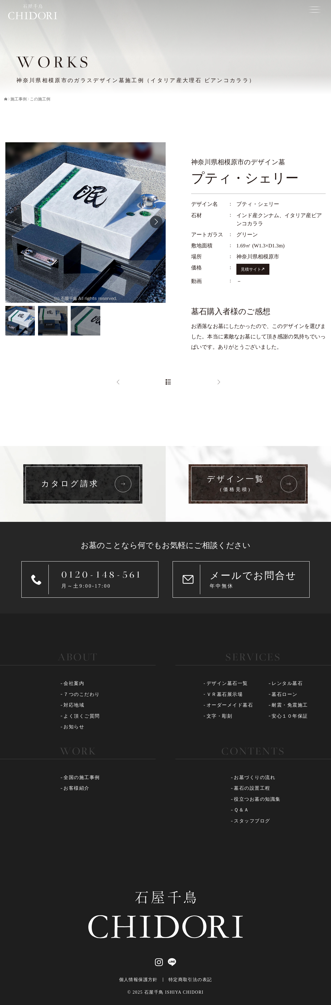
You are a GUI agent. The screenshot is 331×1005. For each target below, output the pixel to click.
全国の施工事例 (81, 777)
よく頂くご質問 (81, 716)
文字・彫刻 (220, 716)
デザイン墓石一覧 (227, 683)
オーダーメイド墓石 (230, 705)
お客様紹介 (76, 788)
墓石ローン (285, 694)
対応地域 (73, 705)
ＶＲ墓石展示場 (225, 694)
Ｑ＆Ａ (241, 809)
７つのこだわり (81, 694)
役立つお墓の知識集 (257, 799)
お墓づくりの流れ (254, 777)
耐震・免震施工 (290, 705)
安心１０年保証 (290, 716)
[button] (156, 222)
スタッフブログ (252, 820)
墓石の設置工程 (252, 788)
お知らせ (73, 726)
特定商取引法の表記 (190, 979)
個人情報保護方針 (138, 979)
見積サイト (251, 269)
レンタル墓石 (287, 683)
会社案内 (73, 683)
